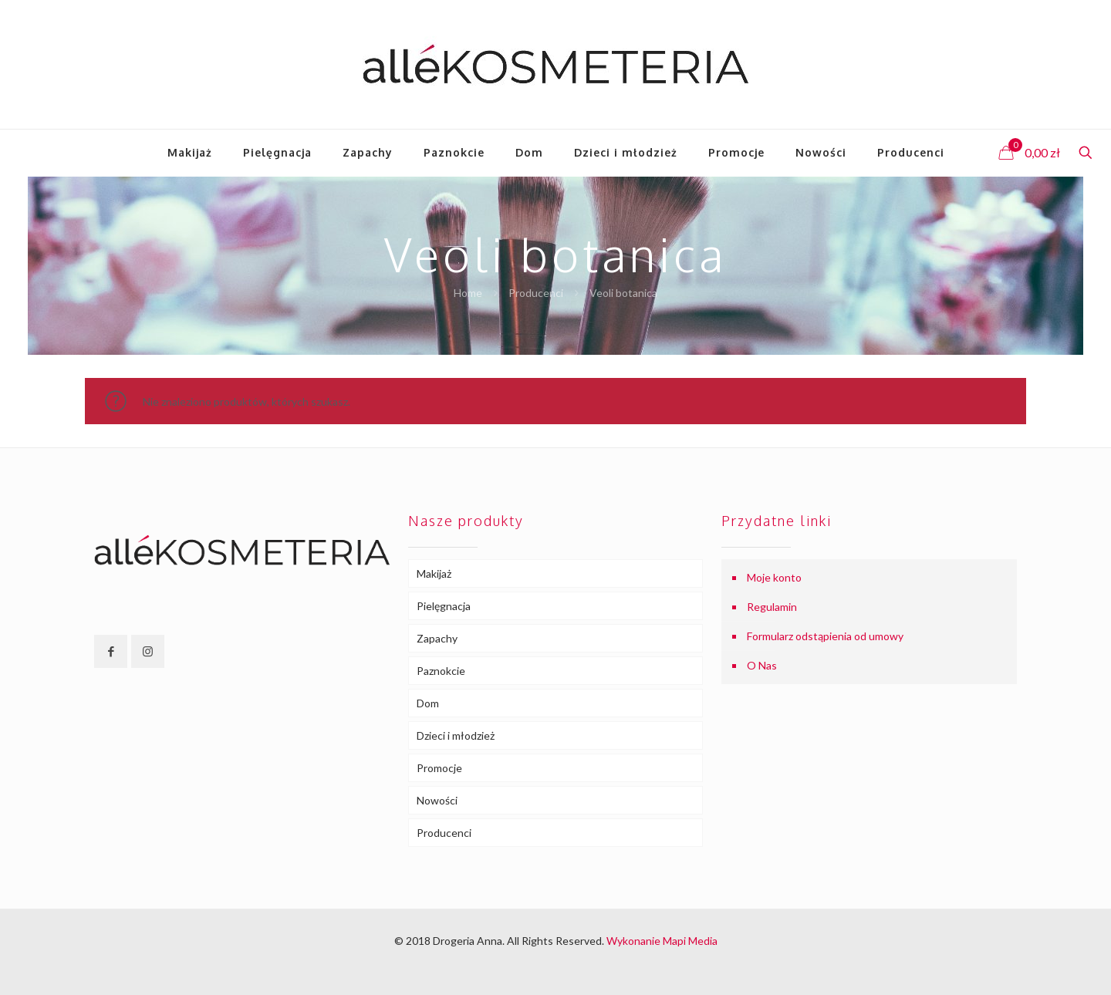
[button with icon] (110, 651)
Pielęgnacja (444, 605)
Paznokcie (441, 670)
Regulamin (772, 606)
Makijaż (434, 573)
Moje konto (774, 577)
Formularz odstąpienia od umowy (825, 636)
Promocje (439, 767)
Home (468, 292)
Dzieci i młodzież (456, 735)
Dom (428, 703)
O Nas (762, 665)
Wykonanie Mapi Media (662, 940)
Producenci (535, 292)
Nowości (437, 800)
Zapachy (437, 638)
